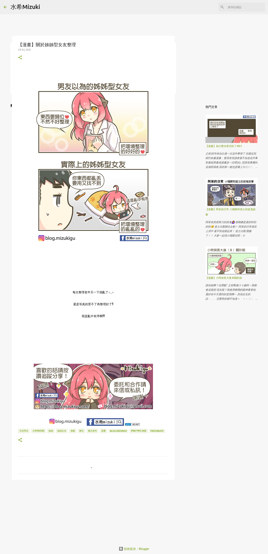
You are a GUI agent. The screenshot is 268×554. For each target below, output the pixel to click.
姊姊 (51, 431)
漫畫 (103, 431)
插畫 (73, 431)
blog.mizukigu (118, 431)
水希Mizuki (25, 6)
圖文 (81, 431)
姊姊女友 (61, 431)
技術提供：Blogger (134, 548)
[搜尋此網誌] (245, 7)
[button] (20, 57)
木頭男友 (23, 431)
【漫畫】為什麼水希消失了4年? (223, 146)
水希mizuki (38, 431)
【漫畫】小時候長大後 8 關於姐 (223, 277)
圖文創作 (92, 431)
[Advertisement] (93, 511)
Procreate (157, 431)
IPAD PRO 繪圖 (138, 431)
